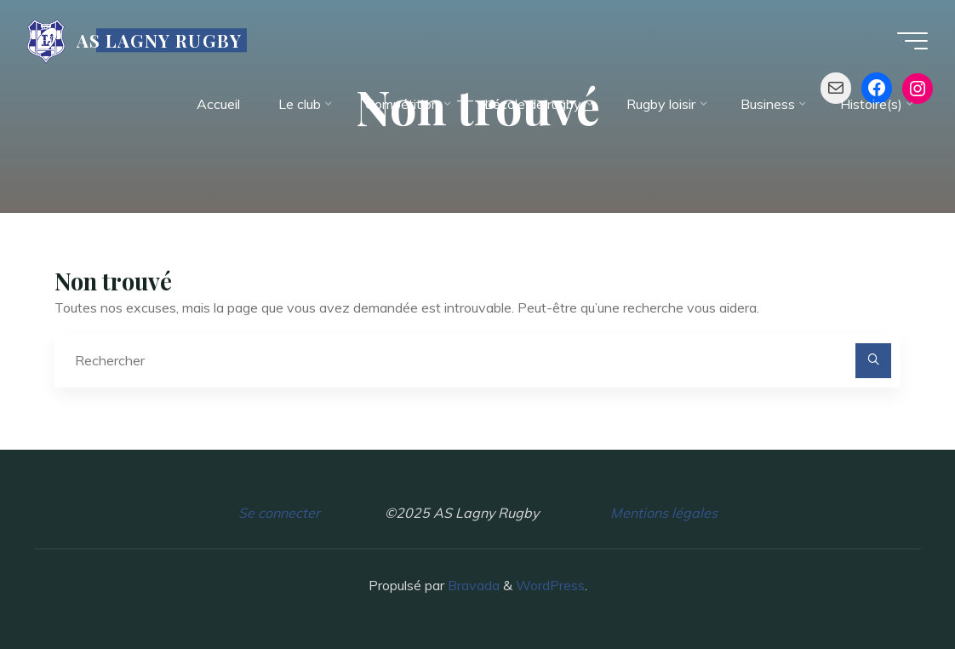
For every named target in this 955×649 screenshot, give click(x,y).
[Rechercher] (873, 361)
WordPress (550, 585)
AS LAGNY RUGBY (159, 40)
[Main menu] (912, 40)
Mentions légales (664, 512)
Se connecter (279, 512)
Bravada (472, 585)
